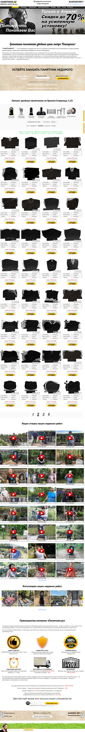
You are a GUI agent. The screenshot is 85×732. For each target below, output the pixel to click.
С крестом (47, 125)
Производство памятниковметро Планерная (42, 2)
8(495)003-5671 (74, 714)
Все (28, 125)
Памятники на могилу (7, 3)
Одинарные (33, 125)
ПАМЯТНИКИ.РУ (8, 1)
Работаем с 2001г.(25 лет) (9, 4)
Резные (53, 125)
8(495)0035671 (76, 1)
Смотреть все (42, 580)
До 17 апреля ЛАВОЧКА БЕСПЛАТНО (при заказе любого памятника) (23, 728)
